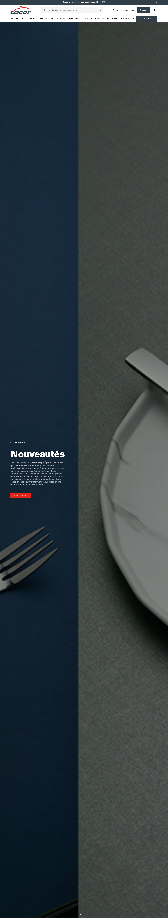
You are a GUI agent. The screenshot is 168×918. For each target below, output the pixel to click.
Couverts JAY (57, 18)
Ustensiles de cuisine (23, 18)
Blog (132, 10)
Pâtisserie (72, 18)
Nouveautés (147, 18)
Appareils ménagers (123, 18)
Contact (143, 10)
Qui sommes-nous (120, 10)
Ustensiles (86, 18)
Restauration (102, 18)
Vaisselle (43, 18)
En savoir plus (21, 495)
